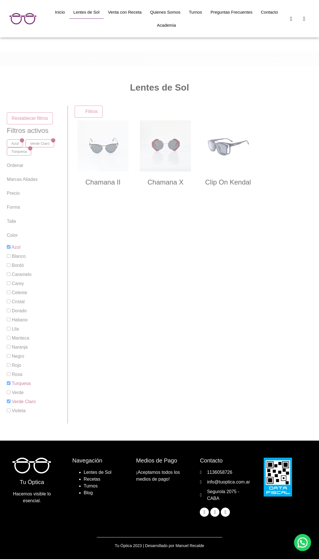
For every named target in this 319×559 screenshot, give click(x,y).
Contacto (269, 12)
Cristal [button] (18, 301)
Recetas (92, 479)
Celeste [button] (19, 292)
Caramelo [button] (21, 274)
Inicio (60, 12)
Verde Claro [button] (24, 401)
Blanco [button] (19, 256)
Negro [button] (18, 356)
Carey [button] (18, 283)
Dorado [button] (19, 310)
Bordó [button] (18, 265)
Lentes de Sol (87, 12)
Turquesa (19, 151)
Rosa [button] (17, 374)
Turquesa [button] (21, 383)
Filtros (88, 111)
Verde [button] (18, 392)
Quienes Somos (165, 12)
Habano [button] (20, 319)
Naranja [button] (20, 347)
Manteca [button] (20, 338)
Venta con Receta (124, 12)
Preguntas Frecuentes (232, 12)
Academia (166, 25)
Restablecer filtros (30, 118)
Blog (88, 492)
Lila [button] (15, 328)
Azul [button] (16, 247)
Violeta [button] (19, 410)
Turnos (195, 12)
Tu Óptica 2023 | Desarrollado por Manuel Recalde (159, 545)
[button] (302, 542)
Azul (14, 143)
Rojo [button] (16, 365)
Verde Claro (40, 143)
